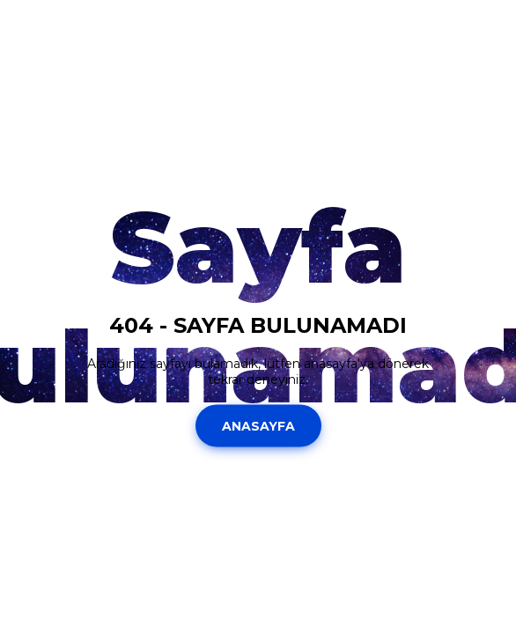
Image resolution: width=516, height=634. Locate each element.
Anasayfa (258, 425)
